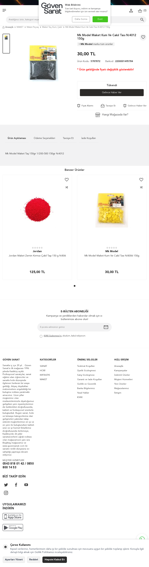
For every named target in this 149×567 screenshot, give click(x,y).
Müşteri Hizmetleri (123, 379)
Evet (100, 19)
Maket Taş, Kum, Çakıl (52, 27)
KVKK (80, 397)
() (142, 11)
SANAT (43, 366)
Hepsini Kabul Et (55, 559)
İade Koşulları (88, 138)
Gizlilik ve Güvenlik (86, 384)
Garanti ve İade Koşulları (89, 379)
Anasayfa (8, 27)
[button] (74, 286)
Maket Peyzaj (33, 27)
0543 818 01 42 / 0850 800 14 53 (18, 465)
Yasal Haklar (83, 393)
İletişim (117, 393)
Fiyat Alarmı (85, 105)
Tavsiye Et (108, 105)
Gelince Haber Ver (112, 92)
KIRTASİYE (45, 375)
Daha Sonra (81, 19)
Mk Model (96, 44)
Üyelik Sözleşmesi (86, 370)
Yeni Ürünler (120, 384)
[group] (43, 62)
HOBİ (42, 370)
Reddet (33, 559)
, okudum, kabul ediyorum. (63, 336)
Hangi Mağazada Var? (111, 115)
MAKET (20, 27)
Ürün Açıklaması (17, 138)
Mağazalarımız (121, 388)
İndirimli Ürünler (122, 375)
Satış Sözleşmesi (85, 375)
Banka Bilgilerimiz (86, 388)
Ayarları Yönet (14, 559)
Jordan (37, 251)
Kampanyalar (120, 370)
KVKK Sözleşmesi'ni (53, 336)
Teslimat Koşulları (86, 366)
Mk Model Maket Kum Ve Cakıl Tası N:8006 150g (111, 256)
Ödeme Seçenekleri (44, 138)
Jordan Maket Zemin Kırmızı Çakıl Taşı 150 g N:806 (37, 256)
